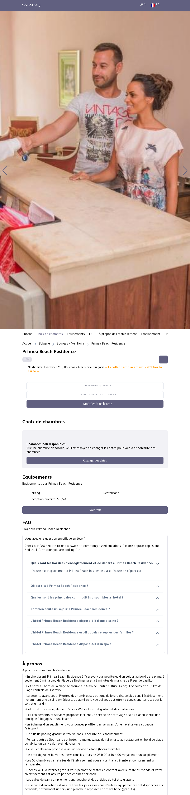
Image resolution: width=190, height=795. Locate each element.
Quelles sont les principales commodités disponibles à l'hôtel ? (95, 598)
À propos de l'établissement (118, 334)
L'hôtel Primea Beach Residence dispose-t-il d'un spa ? (95, 645)
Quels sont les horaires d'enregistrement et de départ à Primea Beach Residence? (95, 564)
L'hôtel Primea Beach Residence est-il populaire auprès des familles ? (95, 633)
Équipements (76, 334)
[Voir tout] (95, 510)
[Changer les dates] (95, 460)
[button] (5, 170)
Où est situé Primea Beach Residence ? (95, 586)
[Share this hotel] (163, 359)
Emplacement (150, 334)
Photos (27, 334)
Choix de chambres (50, 334)
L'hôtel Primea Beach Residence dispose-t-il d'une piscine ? (95, 621)
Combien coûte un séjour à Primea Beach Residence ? (95, 610)
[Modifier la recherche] (95, 404)
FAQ (92, 334)
